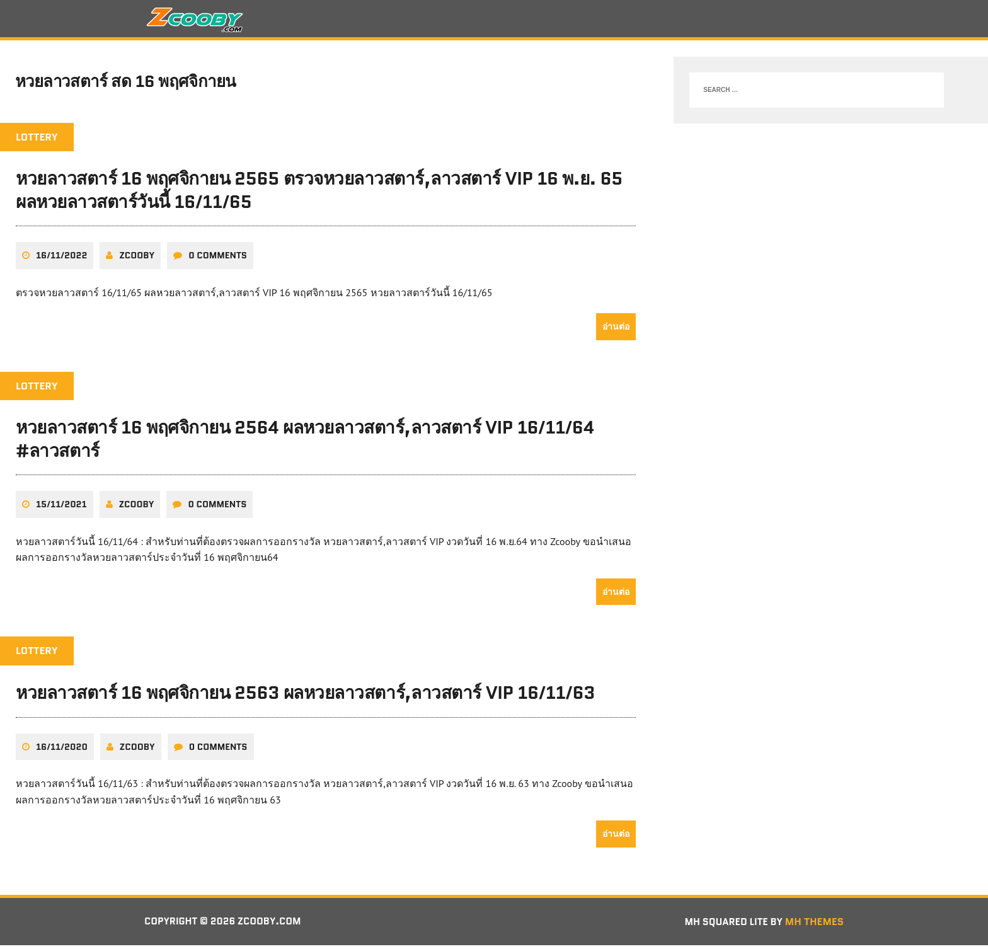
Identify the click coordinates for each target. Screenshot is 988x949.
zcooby (136, 259)
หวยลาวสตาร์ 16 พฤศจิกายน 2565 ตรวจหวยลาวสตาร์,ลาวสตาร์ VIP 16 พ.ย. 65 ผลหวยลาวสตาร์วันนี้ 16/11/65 (319, 194)
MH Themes (814, 924)
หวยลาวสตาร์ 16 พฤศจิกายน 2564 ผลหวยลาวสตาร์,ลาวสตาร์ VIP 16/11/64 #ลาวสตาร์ (305, 442)
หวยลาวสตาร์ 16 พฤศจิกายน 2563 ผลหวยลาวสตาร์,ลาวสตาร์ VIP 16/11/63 (305, 696)
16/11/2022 (61, 259)
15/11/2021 (61, 508)
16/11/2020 (62, 750)
